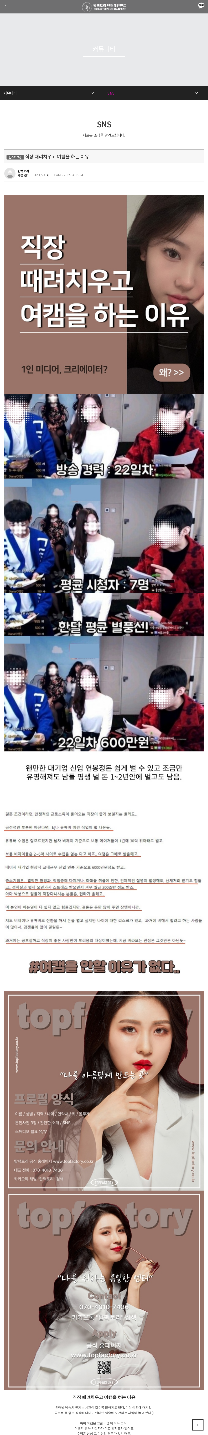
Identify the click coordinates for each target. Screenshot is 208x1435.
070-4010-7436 (104, 1401)
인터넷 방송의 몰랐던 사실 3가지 (43, 1275)
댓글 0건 (23, 175)
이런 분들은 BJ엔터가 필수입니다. (44, 1286)
